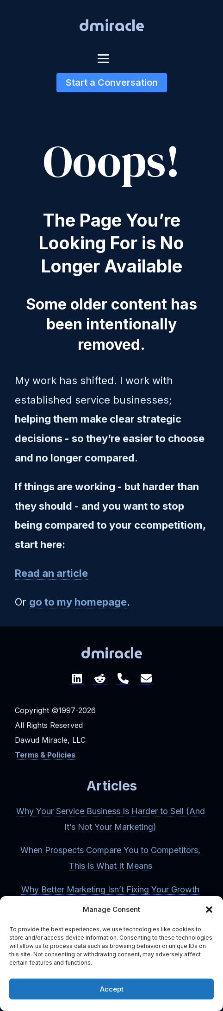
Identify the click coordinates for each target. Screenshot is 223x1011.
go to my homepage (78, 602)
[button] (209, 909)
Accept (112, 989)
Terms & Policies (45, 754)
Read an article (51, 573)
